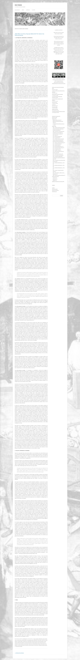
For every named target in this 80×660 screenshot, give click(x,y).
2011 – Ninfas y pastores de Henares (58, 142)
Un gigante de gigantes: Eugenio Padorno (58, 111)
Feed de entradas (55, 189)
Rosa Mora (27, 645)
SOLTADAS (18, 5)
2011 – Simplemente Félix (57, 143)
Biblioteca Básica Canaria (56, 120)
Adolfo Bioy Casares (42, 638)
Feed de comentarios (55, 190)
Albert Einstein (19, 640)
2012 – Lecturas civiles (56, 145)
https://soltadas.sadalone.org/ (58, 78)
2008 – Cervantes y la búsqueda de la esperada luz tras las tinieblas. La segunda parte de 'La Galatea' (58, 132)
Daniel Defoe (29, 641)
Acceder (53, 187)
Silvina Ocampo (31, 645)
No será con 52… (54, 102)
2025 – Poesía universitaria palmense (58, 175)
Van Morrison (36, 645)
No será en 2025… (55, 106)
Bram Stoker (40, 640)
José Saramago (26, 643)
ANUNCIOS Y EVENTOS (55, 116)
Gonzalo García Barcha (28, 642)
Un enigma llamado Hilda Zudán (57, 96)
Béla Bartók (35, 640)
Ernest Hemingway (41, 641)
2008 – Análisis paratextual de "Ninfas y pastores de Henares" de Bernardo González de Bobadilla (59, 129)
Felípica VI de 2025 (55, 109)
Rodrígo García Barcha (21, 645)
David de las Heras (34, 641)
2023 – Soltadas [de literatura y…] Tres (58, 167)
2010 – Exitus (55, 135)
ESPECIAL (53, 118)
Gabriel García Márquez (21, 642)
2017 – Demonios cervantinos (57, 153)
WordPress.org (54, 191)
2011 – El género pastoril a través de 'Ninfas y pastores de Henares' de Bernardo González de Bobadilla (58, 140)
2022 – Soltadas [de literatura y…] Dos (58, 165)
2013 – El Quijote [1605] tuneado (58, 147)
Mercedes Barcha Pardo (36, 643)
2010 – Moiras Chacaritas (56, 136)
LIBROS (53, 126)
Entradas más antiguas (19, 652)
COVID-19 (54, 177)
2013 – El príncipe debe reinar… (57, 146)
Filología (54, 180)
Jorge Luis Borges (21, 643)
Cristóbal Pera (25, 641)
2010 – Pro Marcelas (56, 137)
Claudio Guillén (20, 641)
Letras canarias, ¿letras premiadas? (57, 94)
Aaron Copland (36, 638)
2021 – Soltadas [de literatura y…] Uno (58, 162)
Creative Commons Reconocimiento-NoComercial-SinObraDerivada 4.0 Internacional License (58, 82)
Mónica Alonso (42, 643)
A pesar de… (54, 104)
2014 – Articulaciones (56, 148)
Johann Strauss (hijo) (40, 642)
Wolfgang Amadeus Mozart (43, 645)
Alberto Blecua (24, 640)
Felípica (54, 122)
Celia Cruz (43, 640)
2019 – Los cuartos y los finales (57, 155)
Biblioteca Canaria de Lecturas (57, 121)
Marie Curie (30, 643)
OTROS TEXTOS (54, 176)
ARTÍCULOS (25, 638)
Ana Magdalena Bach (30, 640)
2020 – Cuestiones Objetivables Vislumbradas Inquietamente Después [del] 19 (59, 157)
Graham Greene (34, 642)
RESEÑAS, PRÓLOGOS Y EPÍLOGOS (57, 181)
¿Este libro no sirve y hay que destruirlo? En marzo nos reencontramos (29, 34)
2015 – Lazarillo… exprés (56, 150)
